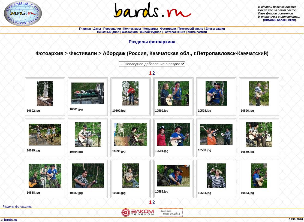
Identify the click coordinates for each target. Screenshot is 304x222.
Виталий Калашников (279, 20)
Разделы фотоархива (152, 41)
